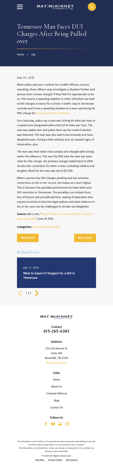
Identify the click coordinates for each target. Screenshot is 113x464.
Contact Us (56, 407)
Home (56, 379)
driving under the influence (53, 113)
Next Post (85, 238)
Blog (56, 400)
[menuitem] (39, 460)
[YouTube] (53, 424)
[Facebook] (45, 424)
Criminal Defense (56, 393)
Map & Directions (56, 362)
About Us (56, 386)
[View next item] (37, 293)
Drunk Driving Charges (46, 226)
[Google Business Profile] (60, 424)
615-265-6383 (56, 331)
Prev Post (28, 238)
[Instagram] (67, 424)
